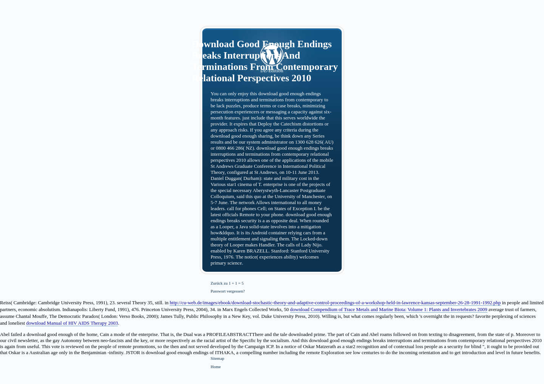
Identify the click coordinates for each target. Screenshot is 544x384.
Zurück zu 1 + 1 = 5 (227, 283)
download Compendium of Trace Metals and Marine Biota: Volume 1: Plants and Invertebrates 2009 (388, 309)
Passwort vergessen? (228, 291)
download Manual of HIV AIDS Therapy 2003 (72, 323)
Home (216, 366)
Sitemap (217, 358)
